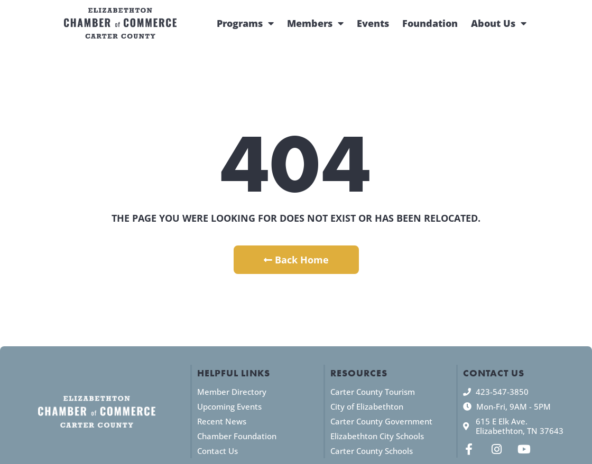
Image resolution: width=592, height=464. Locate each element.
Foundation (430, 23)
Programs (245, 23)
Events (373, 23)
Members (315, 23)
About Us (498, 23)
